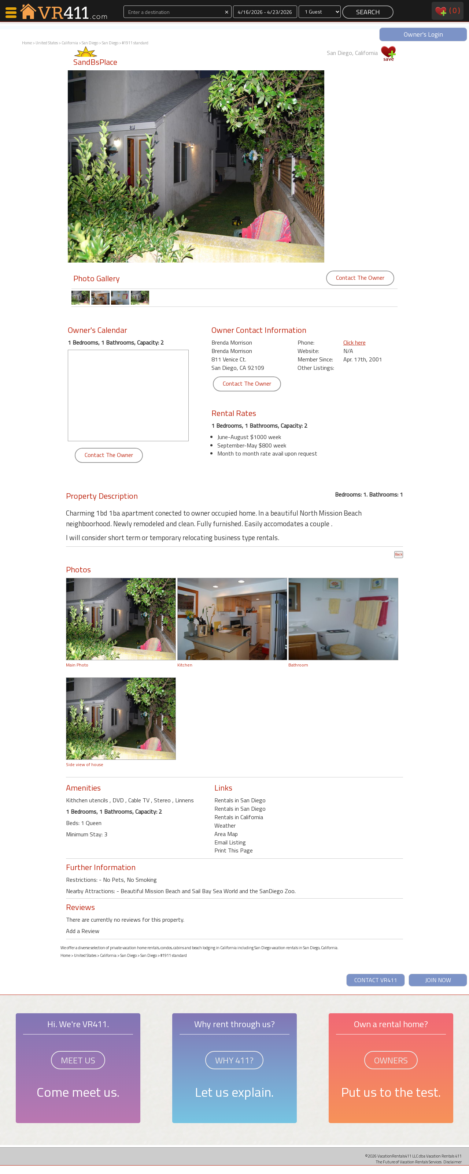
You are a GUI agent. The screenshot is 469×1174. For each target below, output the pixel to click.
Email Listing (230, 842)
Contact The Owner (360, 277)
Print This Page (233, 850)
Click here (354, 342)
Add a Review (82, 930)
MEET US (78, 1060)
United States (47, 43)
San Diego (90, 43)
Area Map (226, 833)
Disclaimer (452, 1162)
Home (27, 43)
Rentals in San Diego (240, 800)
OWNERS (391, 1060)
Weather (225, 825)
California (70, 43)
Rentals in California (238, 817)
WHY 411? (234, 1060)
